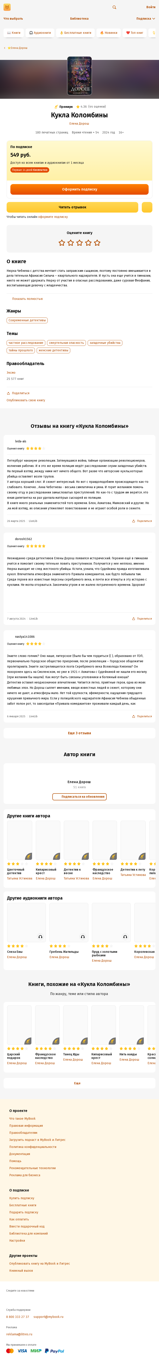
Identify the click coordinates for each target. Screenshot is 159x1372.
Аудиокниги (42, 33)
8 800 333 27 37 (17, 1317)
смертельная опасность (66, 343)
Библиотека (79, 19)
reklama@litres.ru (19, 1334)
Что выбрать (13, 19)
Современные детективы (27, 320)
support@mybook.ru (48, 1317)
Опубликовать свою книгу (26, 400)
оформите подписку (53, 217)
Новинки (111, 33)
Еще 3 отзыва (79, 733)
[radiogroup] (79, 243)
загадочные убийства (105, 343)
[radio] (61, 242)
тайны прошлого (21, 350)
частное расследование (26, 343)
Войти (150, 7)
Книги (16, 33)
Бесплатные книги (77, 33)
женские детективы (53, 350)
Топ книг (137, 33)
